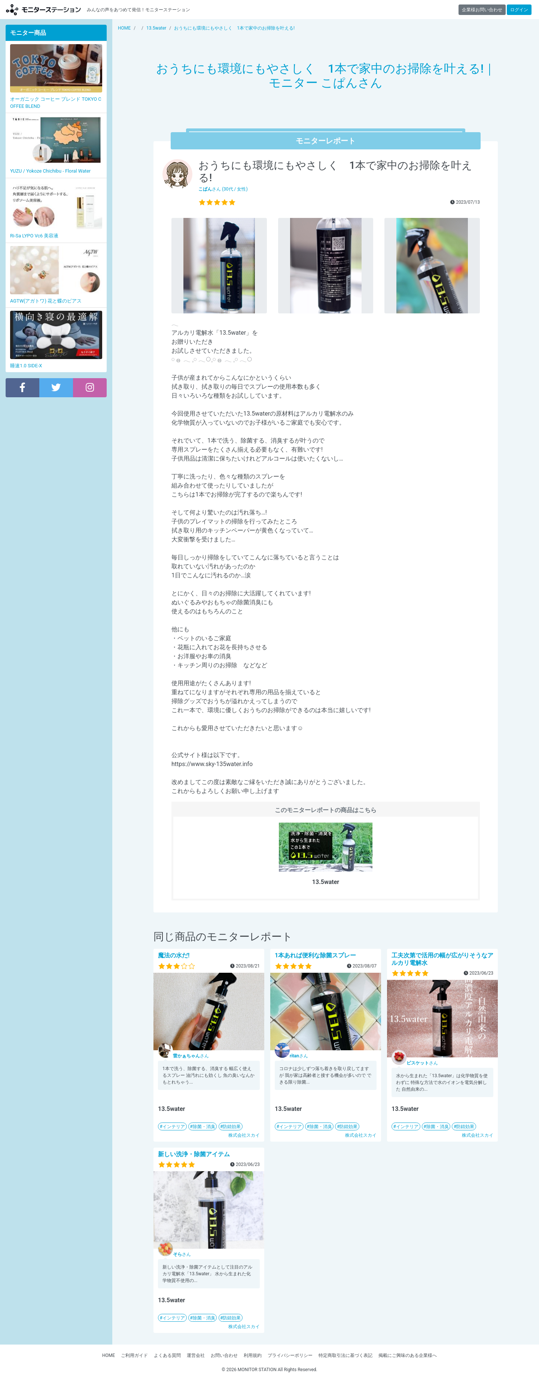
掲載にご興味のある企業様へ (407, 1355)
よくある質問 (167, 1355)
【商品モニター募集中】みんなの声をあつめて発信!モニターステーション (43, 9)
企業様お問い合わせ (482, 9)
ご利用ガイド (134, 1355)
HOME (108, 1355)
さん (191, 1055)
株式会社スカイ (244, 1135)
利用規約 (253, 1355)
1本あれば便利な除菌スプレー (315, 955)
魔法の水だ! (173, 955)
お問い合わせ (224, 1355)
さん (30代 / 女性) (223, 189)
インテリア (173, 1126)
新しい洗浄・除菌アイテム (194, 1154)
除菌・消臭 (204, 1126)
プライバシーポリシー (290, 1355)
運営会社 (196, 1355)
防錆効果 (232, 1126)
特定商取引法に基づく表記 (345, 1355)
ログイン (519, 9)
